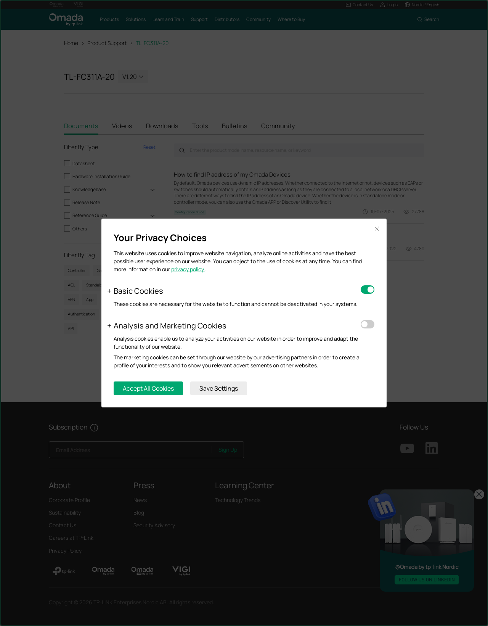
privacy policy (188, 269)
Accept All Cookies (148, 388)
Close (376, 228)
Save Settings (218, 388)
